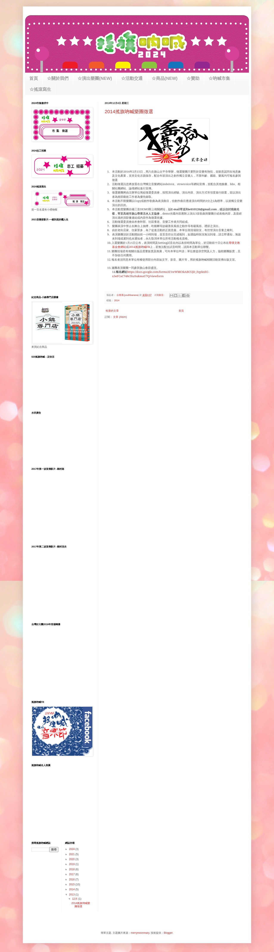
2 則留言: (159, 295)
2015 (72, 884)
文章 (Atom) (120, 316)
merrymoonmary (140, 932)
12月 (75, 898)
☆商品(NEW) (164, 78)
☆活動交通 (132, 78)
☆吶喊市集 (219, 78)
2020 (72, 859)
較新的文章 (112, 310)
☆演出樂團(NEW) (95, 78)
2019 (72, 864)
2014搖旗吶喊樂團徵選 (129, 111)
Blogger (168, 932)
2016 (72, 879)
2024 (72, 849)
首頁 (33, 78)
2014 (116, 300)
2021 (72, 854)
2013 (72, 894)
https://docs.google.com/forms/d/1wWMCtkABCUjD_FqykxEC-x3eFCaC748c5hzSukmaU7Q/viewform (160, 274)
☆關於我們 (57, 78)
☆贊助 (193, 78)
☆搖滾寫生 (40, 89)
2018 (72, 869)
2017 (72, 874)
